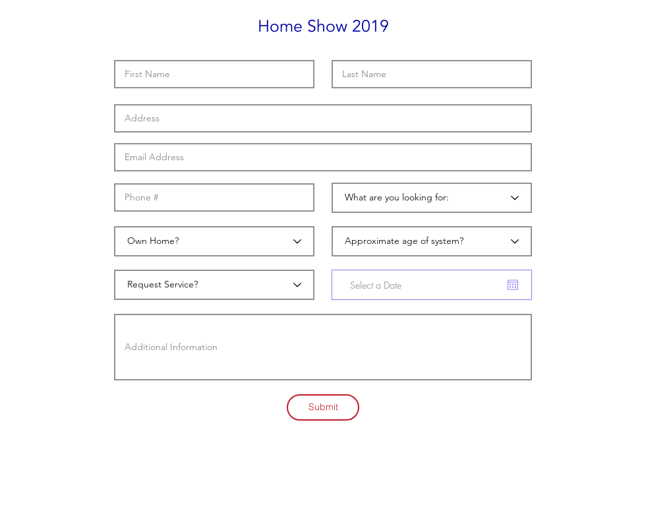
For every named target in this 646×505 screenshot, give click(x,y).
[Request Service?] (214, 285)
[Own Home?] (214, 241)
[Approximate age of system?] (432, 241)
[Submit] (323, 407)
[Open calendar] (513, 285)
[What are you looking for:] (432, 198)
